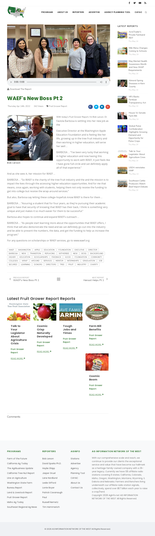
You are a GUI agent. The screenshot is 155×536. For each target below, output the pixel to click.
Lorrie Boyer (48, 487)
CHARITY (94, 264)
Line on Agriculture (17, 477)
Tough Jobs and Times (69, 329)
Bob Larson (13, 162)
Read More (18, 358)
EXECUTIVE (79, 250)
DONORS (38, 264)
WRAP (24, 261)
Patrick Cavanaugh (52, 492)
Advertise (94, 12)
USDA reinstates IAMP (137, 169)
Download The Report (19, 89)
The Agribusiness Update (20, 468)
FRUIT (70, 264)
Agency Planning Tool (117, 12)
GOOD (68, 257)
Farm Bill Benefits (95, 327)
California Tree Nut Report (21, 473)
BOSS (83, 253)
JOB (100, 261)
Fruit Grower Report (56, 106)
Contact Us (77, 487)
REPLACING (50, 253)
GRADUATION (89, 261)
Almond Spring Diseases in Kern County (137, 83)
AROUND (35, 261)
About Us (62, 12)
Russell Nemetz (50, 502)
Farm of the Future (17, 458)
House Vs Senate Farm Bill (137, 114)
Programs (47, 12)
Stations (75, 458)
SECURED (13, 264)
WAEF (11, 250)
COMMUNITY (96, 257)
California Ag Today (17, 463)
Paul (44, 497)
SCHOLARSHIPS (41, 257)
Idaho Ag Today (15, 502)
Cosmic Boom (94, 377)
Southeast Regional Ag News (22, 506)
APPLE (37, 250)
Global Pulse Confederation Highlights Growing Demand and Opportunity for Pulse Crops (138, 134)
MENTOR (59, 261)
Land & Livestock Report (19, 492)
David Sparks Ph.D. (51, 463)
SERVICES (47, 261)
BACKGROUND (96, 253)
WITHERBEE (64, 253)
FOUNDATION (64, 250)
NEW (24, 253)
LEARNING (25, 264)
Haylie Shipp (48, 468)
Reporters (78, 12)
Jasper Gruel (49, 473)
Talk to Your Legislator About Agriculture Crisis (19, 334)
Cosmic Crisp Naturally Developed (44, 331)
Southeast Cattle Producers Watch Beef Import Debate (138, 183)
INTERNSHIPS (73, 261)
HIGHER (12, 257)
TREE (62, 264)
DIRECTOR (92, 250)
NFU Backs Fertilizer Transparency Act (137, 99)
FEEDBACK (56, 257)
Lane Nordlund (49, 477)
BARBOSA (13, 253)
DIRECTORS (51, 264)
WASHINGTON (24, 250)
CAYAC (138, 12)
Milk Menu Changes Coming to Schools (138, 49)
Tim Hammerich (51, 506)
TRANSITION (35, 253)
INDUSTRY (81, 264)
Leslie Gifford (49, 482)
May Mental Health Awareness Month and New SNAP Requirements (138, 66)
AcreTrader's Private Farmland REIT (137, 34)
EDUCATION (49, 250)
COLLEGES (13, 261)
